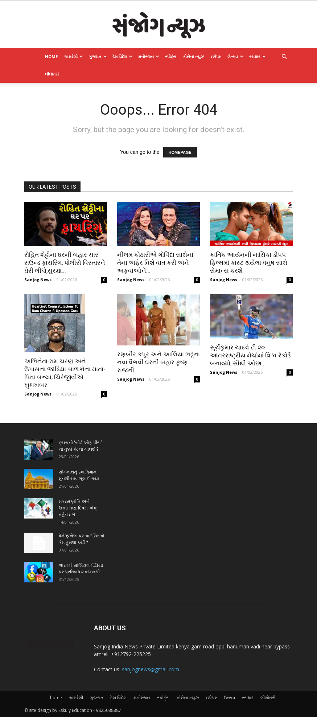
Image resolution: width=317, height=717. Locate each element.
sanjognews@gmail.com (150, 669)
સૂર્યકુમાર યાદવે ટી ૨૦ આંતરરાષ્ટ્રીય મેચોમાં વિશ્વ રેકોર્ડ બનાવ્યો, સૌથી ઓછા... (250, 355)
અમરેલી (73, 56)
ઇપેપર (216, 56)
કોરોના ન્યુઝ (194, 56)
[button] (284, 56)
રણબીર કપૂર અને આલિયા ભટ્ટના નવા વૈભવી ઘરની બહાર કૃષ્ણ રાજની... (158, 362)
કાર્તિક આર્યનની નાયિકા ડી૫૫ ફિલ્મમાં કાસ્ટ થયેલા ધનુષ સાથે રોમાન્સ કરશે (248, 262)
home (51, 56)
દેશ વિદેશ (122, 56)
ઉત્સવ (235, 56)
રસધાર (257, 56)
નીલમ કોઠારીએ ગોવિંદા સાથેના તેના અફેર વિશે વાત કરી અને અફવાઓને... (155, 262)
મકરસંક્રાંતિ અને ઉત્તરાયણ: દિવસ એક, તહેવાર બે (78, 508)
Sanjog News (38, 279)
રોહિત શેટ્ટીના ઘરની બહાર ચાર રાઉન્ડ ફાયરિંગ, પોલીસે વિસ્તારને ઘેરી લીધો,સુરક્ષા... (64, 262)
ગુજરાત (98, 56)
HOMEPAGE (180, 152)
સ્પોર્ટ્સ (170, 56)
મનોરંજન (148, 56)
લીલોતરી (52, 74)
